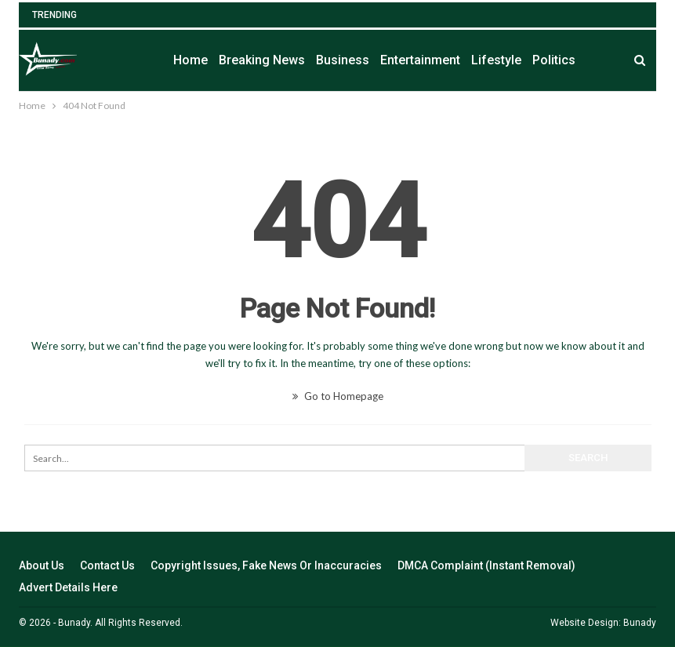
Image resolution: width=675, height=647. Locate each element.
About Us (41, 565)
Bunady (639, 622)
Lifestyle (496, 60)
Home (190, 60)
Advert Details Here (68, 587)
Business (342, 60)
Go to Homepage (337, 396)
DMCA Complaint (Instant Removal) (486, 565)
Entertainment (420, 60)
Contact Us (107, 565)
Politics (553, 60)
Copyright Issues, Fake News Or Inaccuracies (266, 565)
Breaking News (262, 60)
